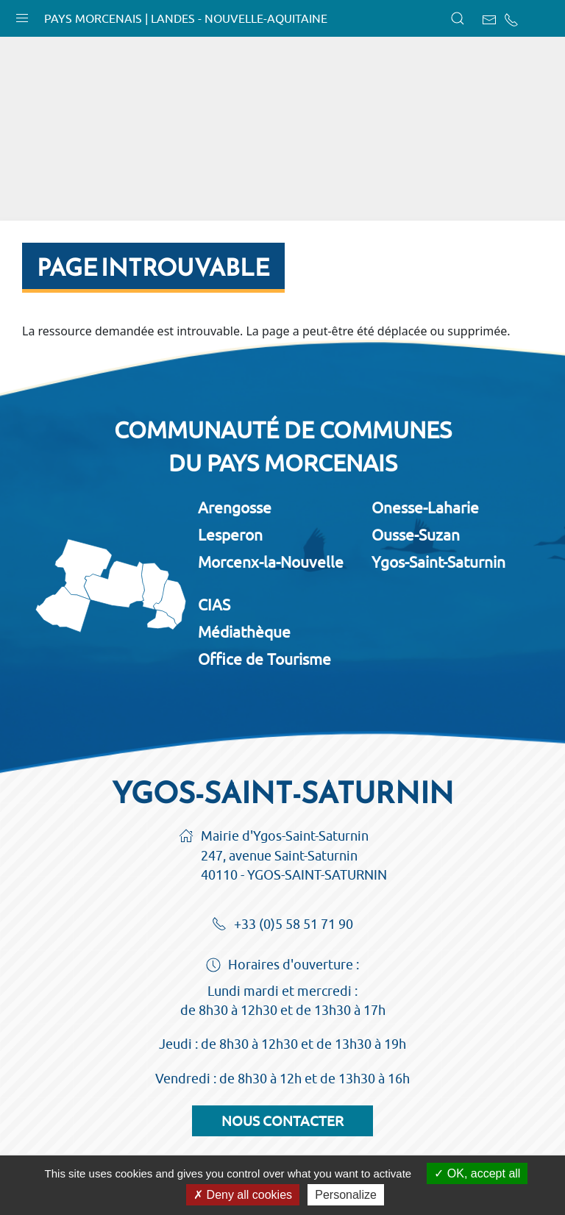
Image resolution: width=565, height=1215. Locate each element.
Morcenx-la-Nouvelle (271, 562)
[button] (22, 15)
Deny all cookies (242, 1195)
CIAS (214, 604)
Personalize (346, 1195)
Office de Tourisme (264, 659)
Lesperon (230, 535)
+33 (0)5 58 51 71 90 (282, 925)
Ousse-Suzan (416, 535)
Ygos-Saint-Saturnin (438, 562)
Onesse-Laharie (425, 507)
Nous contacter (282, 1121)
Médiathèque (244, 632)
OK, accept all (477, 1173)
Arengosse (234, 507)
